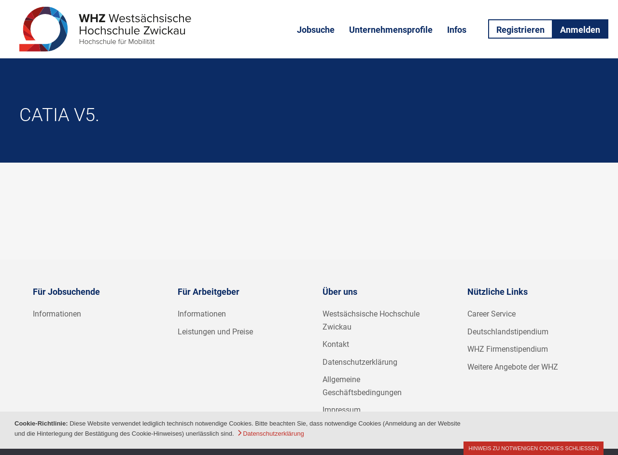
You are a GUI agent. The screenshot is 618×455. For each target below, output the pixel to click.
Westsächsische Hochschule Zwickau (371, 320)
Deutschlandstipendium (507, 331)
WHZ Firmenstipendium (507, 349)
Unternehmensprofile (391, 30)
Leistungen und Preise (215, 331)
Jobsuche (316, 30)
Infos (456, 30)
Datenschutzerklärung (360, 362)
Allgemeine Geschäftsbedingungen (362, 386)
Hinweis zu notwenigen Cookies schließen (533, 448)
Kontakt (336, 344)
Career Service (491, 313)
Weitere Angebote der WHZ (512, 367)
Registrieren (520, 30)
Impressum (342, 409)
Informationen (57, 313)
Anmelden (580, 30)
